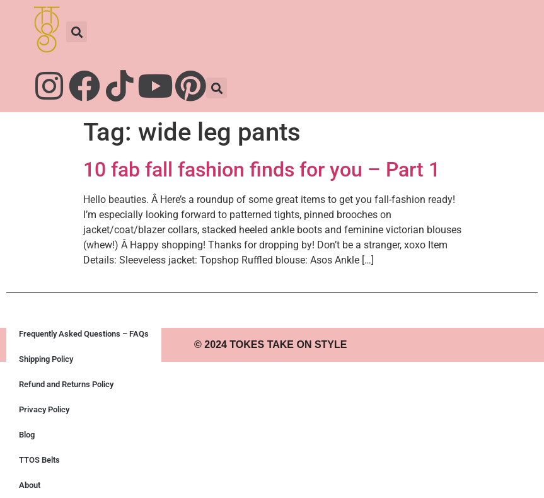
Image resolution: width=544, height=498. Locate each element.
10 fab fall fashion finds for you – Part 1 (261, 170)
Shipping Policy (46, 359)
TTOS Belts (39, 460)
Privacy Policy (44, 409)
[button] (76, 31)
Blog (27, 434)
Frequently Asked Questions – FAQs (84, 334)
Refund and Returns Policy (66, 384)
